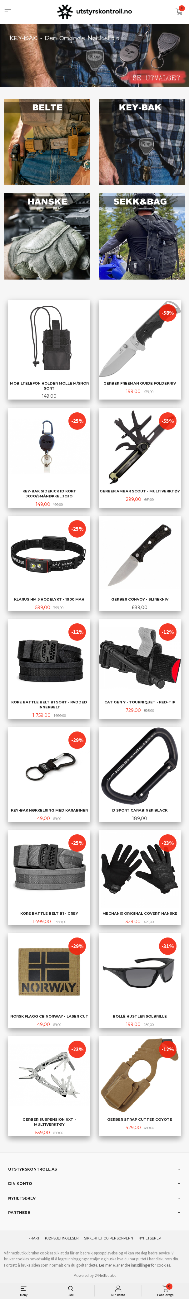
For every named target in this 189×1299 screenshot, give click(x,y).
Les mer (105, 1265)
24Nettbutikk (105, 1275)
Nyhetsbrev (149, 1238)
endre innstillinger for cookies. (146, 1265)
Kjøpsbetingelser (62, 1238)
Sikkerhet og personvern (108, 1238)
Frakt (34, 1238)
